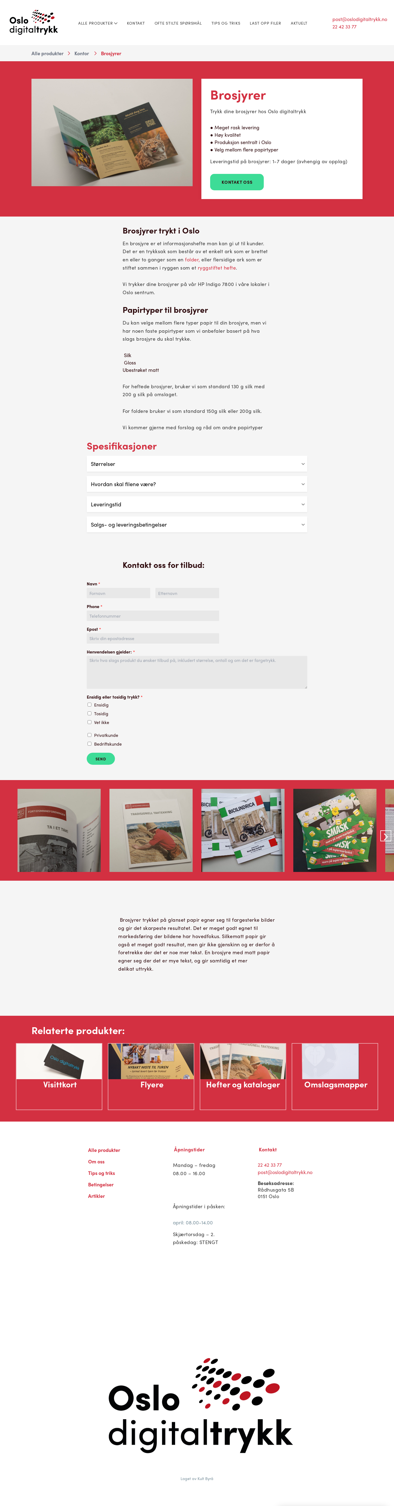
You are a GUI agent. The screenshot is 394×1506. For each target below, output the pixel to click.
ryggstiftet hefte (217, 267)
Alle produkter (98, 23)
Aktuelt (299, 23)
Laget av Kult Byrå (197, 1478)
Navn (93, 584)
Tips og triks (226, 23)
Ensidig (101, 705)
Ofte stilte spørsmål (178, 23)
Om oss (96, 1161)
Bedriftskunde (108, 744)
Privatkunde (106, 735)
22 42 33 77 (344, 26)
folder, (192, 259)
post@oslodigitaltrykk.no (359, 19)
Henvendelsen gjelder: (111, 652)
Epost (94, 629)
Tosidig (101, 713)
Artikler (96, 1195)
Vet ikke (101, 722)
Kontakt (136, 23)
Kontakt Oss (237, 182)
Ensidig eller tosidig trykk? (115, 697)
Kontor (81, 53)
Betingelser (101, 1184)
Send (100, 758)
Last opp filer (265, 23)
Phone (94, 606)
